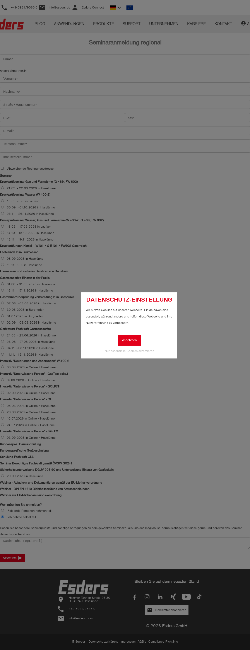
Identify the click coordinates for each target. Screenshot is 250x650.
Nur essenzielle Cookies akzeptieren (129, 351)
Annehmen (129, 340)
